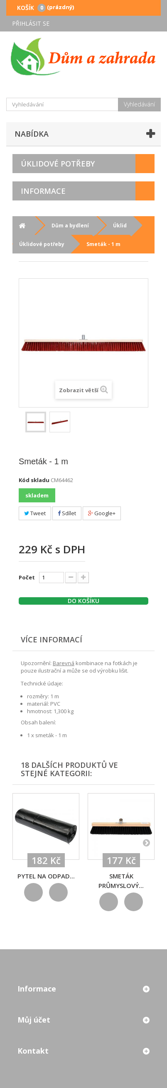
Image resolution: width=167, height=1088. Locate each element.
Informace (43, 191)
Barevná (63, 663)
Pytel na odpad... (46, 876)
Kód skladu (34, 480)
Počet (27, 577)
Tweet (35, 513)
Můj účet (33, 1020)
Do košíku (83, 601)
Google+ (101, 513)
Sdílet (67, 513)
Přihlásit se (30, 23)
